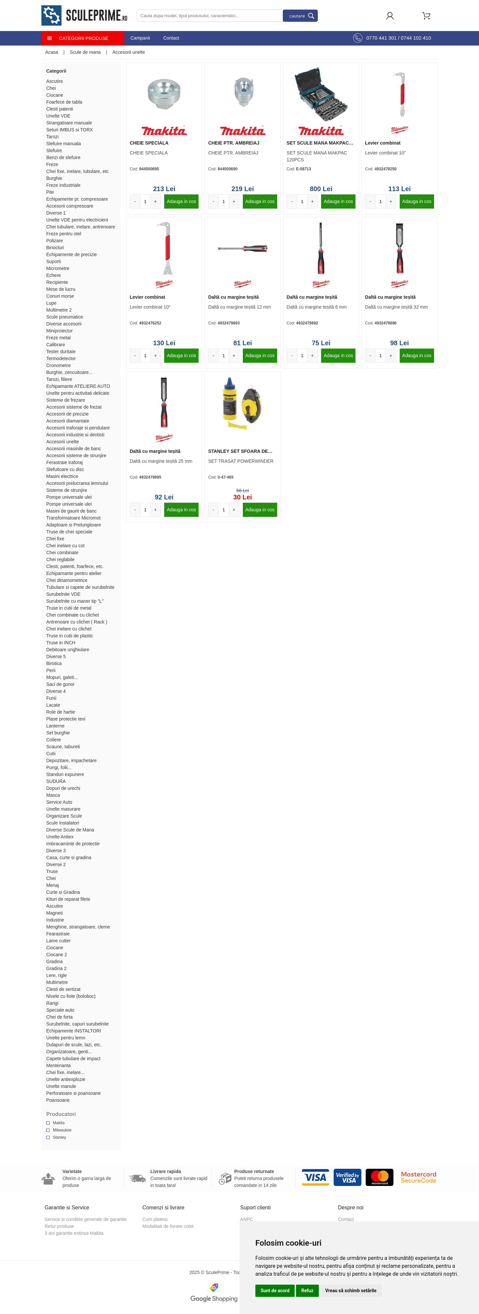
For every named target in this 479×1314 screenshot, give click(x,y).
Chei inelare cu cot (65, 545)
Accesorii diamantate (67, 420)
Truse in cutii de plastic (69, 635)
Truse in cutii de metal (68, 608)
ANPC (246, 1219)
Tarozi (52, 136)
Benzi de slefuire (63, 157)
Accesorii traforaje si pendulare (78, 427)
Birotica (54, 663)
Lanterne (55, 725)
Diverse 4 (56, 691)
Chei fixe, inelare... (65, 1072)
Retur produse (59, 1226)
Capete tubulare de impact (73, 1058)
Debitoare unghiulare (67, 649)
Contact (171, 38)
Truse (52, 871)
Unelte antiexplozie (65, 1079)
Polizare (54, 240)
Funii (51, 698)
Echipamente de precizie (71, 254)
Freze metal (58, 337)
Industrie (55, 920)
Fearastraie (58, 933)
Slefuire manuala (63, 143)
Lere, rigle (56, 975)
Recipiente (57, 282)
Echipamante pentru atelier (73, 573)
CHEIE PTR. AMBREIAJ (233, 143)
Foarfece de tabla (64, 102)
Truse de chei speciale (69, 531)
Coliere (53, 739)
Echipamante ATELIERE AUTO (78, 386)
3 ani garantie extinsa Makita (74, 1233)
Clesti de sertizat (63, 989)
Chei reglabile (60, 559)
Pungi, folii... (58, 767)
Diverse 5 (56, 656)
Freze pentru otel (63, 233)
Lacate (53, 705)
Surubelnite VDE (63, 594)
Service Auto (59, 802)
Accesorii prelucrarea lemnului (77, 483)
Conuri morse (60, 296)
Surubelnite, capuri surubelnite (77, 1024)
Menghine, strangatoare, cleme (78, 926)
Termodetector (61, 358)
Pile (50, 192)
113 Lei (399, 188)
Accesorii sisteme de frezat (73, 407)
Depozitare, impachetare (71, 760)
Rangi (52, 1003)
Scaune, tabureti (63, 746)
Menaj (52, 885)
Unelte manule (61, 1086)
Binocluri (55, 247)
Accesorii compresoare (69, 206)
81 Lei (242, 343)
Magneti (54, 913)
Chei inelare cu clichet (69, 628)
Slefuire (54, 150)
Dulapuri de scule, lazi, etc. (73, 1044)
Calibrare (55, 344)
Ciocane (54, 95)
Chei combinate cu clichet (72, 615)
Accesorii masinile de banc (73, 448)
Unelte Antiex (60, 836)
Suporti (53, 261)
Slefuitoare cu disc (65, 469)
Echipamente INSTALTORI (73, 1030)
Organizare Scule (64, 816)
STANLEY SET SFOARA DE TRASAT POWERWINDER (238, 452)
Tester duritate (61, 351)
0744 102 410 (416, 38)
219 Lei (243, 188)
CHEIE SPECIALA (149, 143)
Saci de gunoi (60, 684)
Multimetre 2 (59, 310)
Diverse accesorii (64, 323)
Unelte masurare (63, 809)
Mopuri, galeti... (62, 677)
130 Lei (164, 343)
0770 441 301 (381, 38)
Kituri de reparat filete (68, 899)
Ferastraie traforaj (64, 462)
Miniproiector (59, 330)
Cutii (50, 753)
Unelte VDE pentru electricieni (77, 219)
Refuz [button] (307, 1290)
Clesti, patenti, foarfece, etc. (75, 566)
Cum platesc (155, 1219)
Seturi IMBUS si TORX (69, 129)
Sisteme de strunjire (66, 490)
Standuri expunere (65, 774)
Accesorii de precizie (67, 414)
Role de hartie (60, 712)
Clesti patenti (59, 109)
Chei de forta (59, 1017)
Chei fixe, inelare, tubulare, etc (77, 171)
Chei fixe (55, 538)
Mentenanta (58, 1065)
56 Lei (242, 490)
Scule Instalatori (62, 822)
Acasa (51, 52)
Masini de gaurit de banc (71, 511)
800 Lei (321, 188)
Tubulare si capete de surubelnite (80, 587)
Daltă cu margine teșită (233, 297)
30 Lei (242, 497)
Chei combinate (62, 552)
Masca (53, 795)
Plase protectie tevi (65, 719)
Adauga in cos (181, 201)
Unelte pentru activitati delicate (77, 393)
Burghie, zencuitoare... (69, 372)
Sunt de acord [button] (275, 1290)
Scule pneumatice (64, 317)
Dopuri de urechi (63, 788)
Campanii (140, 38)
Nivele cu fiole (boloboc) (70, 996)
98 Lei (399, 343)
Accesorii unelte (128, 52)
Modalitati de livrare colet (168, 1226)
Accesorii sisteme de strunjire (76, 455)
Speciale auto (60, 1010)
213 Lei (164, 188)
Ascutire (54, 81)
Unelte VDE (58, 115)
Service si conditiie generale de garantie (86, 1219)
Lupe (51, 303)
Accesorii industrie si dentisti (75, 434)
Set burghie (58, 732)
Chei (51, 88)
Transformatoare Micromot (73, 518)
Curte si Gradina (63, 892)
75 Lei (321, 343)
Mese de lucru (60, 289)
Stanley (59, 1137)
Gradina (54, 961)
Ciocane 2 (56, 954)
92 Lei (164, 497)
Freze (52, 164)
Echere (53, 275)
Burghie (54, 178)
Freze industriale (63, 185)
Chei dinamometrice (67, 580)
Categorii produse (83, 38)
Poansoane (58, 1100)
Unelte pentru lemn (65, 1037)
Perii (50, 670)
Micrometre (57, 268)
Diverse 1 (56, 213)
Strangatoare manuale (69, 122)
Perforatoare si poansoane (73, 1093)
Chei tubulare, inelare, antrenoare (80, 226)
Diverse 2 (56, 864)
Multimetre (57, 982)
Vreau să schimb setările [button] (351, 1290)
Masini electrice (62, 476)
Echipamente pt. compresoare (77, 199)
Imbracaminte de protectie (73, 843)
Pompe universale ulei (69, 497)
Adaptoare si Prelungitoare (73, 524)
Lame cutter (58, 940)
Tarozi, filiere (59, 379)
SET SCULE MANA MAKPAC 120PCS (318, 143)
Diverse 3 (56, 850)
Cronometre (58, 365)
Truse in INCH (60, 642)
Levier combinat (382, 143)
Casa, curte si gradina (68, 857)
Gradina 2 (56, 968)
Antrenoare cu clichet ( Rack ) (76, 621)
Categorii (56, 71)
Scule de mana (85, 52)
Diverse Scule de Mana (70, 829)
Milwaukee (62, 1130)
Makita (58, 1123)
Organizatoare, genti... (69, 1051)
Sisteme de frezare (65, 400)
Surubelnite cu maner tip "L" (74, 601)
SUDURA (56, 781)
